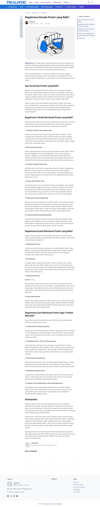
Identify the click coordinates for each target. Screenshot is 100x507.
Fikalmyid (16, 483)
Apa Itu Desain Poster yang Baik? (86, 20)
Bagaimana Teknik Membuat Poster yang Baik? (86, 25)
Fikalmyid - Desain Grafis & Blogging (52, 503)
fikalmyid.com (30, 63)
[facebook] (21, 20)
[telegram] (21, 29)
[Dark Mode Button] (89, 2)
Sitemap (76, 489)
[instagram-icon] (14, 496)
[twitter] (21, 23)
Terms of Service (79, 487)
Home (30, 2)
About (37, 2)
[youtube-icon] (17, 496)
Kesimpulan (81, 38)
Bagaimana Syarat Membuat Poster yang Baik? (86, 30)
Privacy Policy (57, 2)
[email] (21, 36)
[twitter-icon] (11, 496)
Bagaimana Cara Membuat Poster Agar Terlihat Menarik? (86, 34)
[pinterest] (21, 33)
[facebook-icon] (8, 496)
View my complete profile (15, 492)
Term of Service (46, 2)
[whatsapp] (21, 26)
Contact (66, 2)
